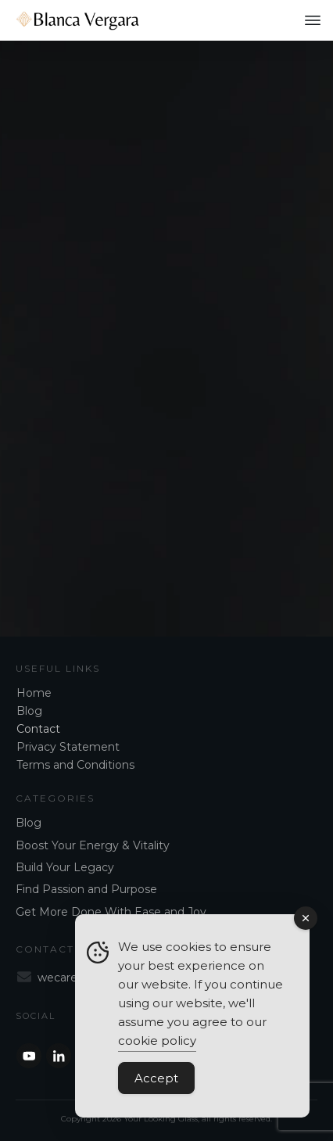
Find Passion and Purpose (86, 889)
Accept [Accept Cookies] (156, 1078)
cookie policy (157, 1040)
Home (34, 693)
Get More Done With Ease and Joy (111, 912)
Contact (38, 729)
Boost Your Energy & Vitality (93, 845)
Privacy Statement (68, 747)
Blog (29, 711)
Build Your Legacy (65, 867)
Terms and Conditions (75, 765)
